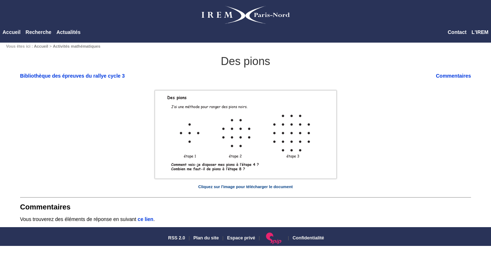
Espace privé (241, 237)
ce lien (146, 219)
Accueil (12, 32)
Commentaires (453, 76)
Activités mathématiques (76, 46)
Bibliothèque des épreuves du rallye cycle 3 (72, 76)
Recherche (39, 32)
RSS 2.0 (176, 237)
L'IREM (480, 32)
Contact (457, 32)
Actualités (68, 32)
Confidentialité (308, 237)
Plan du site (206, 237)
